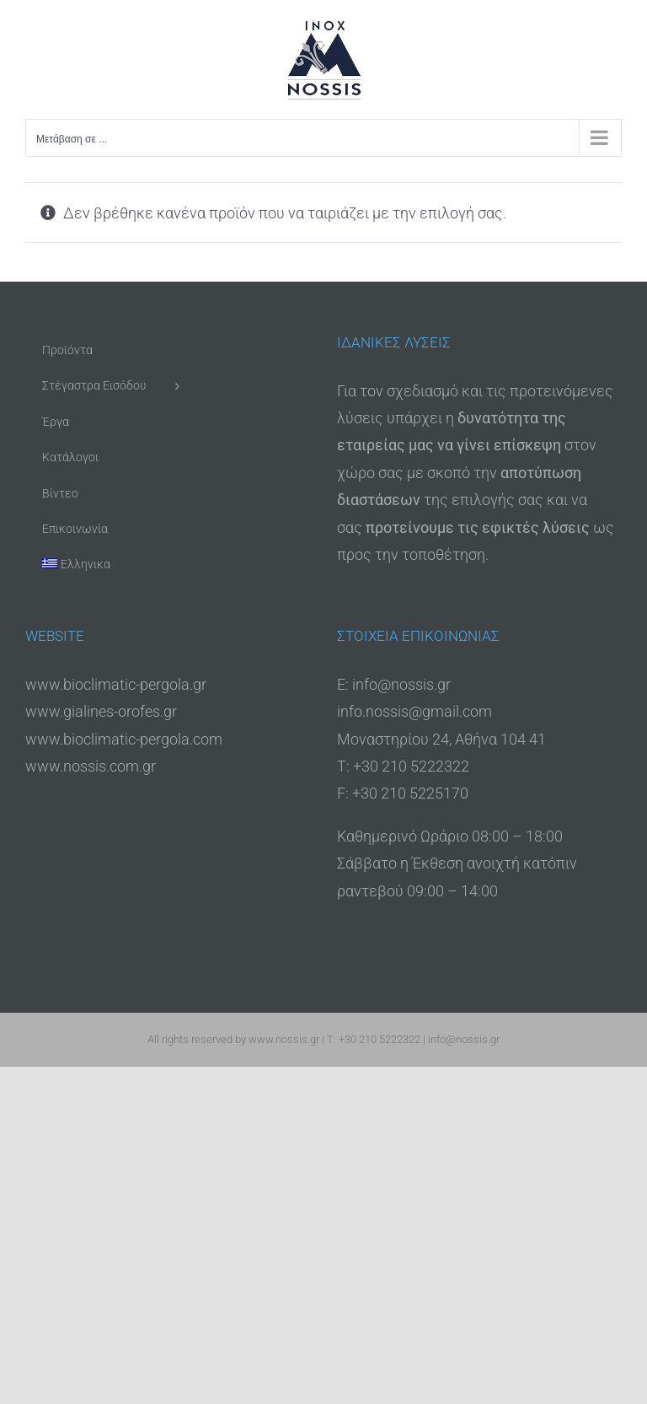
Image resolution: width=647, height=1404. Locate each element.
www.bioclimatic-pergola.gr (115, 684)
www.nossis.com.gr (90, 766)
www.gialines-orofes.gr (101, 711)
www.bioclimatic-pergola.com (123, 739)
